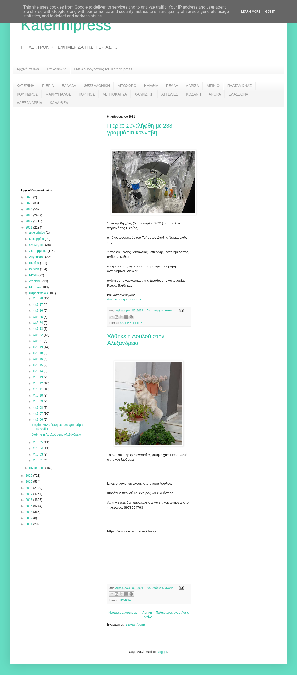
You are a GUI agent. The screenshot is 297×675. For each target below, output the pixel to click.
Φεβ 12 (38, 383)
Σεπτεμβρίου (38, 251)
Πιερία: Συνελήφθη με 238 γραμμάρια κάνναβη (140, 129)
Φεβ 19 (38, 347)
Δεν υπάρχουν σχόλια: (161, 310)
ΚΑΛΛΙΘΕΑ (59, 103)
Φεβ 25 (38, 317)
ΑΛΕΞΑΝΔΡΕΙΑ (29, 103)
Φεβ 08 (38, 407)
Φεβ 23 (38, 329)
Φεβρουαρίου (39, 293)
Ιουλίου (34, 263)
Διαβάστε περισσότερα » (124, 299)
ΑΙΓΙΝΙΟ (213, 86)
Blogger (162, 652)
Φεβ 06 (38, 419)
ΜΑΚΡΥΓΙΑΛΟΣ (58, 94)
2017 (29, 494)
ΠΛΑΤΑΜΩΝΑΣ (239, 86)
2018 (29, 488)
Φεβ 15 (38, 365)
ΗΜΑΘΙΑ (151, 86)
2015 (29, 506)
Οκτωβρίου (37, 245)
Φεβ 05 (38, 442)
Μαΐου (33, 275)
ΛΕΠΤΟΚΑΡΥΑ (115, 94)
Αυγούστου (37, 257)
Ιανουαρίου (37, 468)
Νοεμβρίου (37, 239)
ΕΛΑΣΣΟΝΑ (238, 94)
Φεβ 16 (38, 359)
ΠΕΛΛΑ (172, 86)
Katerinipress (66, 25)
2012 (29, 518)
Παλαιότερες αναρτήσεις (172, 612)
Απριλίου (35, 281)
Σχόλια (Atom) (135, 624)
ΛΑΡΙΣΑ (192, 86)
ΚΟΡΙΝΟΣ (87, 94)
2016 (29, 500)
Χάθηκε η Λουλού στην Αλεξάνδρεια (135, 339)
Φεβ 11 (38, 389)
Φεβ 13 (38, 377)
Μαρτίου (35, 287)
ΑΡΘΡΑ (215, 94)
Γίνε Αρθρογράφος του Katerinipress (103, 69)
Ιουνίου (34, 269)
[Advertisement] (193, 557)
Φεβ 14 (38, 371)
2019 (29, 481)
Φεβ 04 (38, 448)
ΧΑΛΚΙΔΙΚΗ (144, 94)
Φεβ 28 (38, 298)
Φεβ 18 (38, 353)
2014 (29, 512)
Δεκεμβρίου (37, 232)
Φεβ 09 (38, 401)
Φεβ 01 (38, 460)
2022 (29, 221)
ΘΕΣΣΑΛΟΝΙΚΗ (97, 86)
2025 (29, 203)
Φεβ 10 (38, 395)
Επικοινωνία (56, 69)
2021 (29, 227)
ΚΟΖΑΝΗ (193, 94)
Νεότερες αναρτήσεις (122, 612)
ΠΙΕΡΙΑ (48, 86)
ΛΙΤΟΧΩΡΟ (127, 86)
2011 (29, 524)
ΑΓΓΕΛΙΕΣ (169, 94)
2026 (29, 197)
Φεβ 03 (38, 454)
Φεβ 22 (38, 335)
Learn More (250, 11)
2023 (29, 215)
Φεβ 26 (38, 310)
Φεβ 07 (38, 413)
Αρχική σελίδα (28, 69)
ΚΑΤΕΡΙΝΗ (25, 86)
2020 (29, 476)
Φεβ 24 (38, 323)
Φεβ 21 (38, 341)
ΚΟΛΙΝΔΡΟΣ (27, 94)
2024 (29, 209)
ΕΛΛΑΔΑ (69, 86)
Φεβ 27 (38, 304)
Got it (270, 11)
